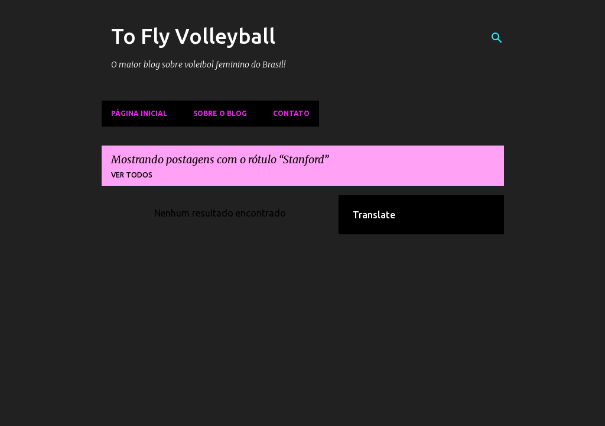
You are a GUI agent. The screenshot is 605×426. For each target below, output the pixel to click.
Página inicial (139, 113)
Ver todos (131, 175)
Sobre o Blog (220, 113)
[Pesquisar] (497, 38)
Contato (291, 113)
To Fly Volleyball (193, 36)
